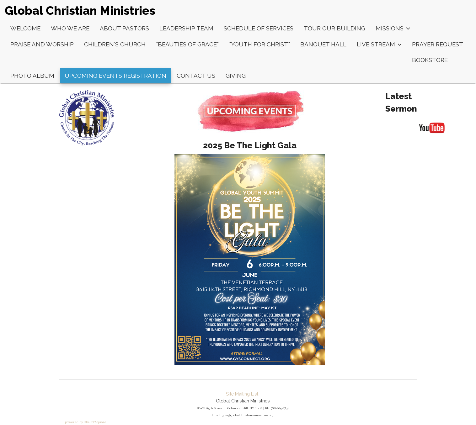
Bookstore (430, 59)
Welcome (25, 28)
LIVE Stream (379, 44)
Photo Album (32, 75)
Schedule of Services (258, 28)
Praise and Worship (42, 44)
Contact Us (196, 75)
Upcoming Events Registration (115, 75)
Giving (236, 75)
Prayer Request (437, 44)
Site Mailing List (242, 393)
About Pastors (124, 28)
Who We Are (70, 28)
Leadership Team (186, 28)
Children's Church (115, 44)
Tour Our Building (334, 28)
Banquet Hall (323, 44)
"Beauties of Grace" (187, 44)
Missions (393, 28)
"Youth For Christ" (259, 44)
